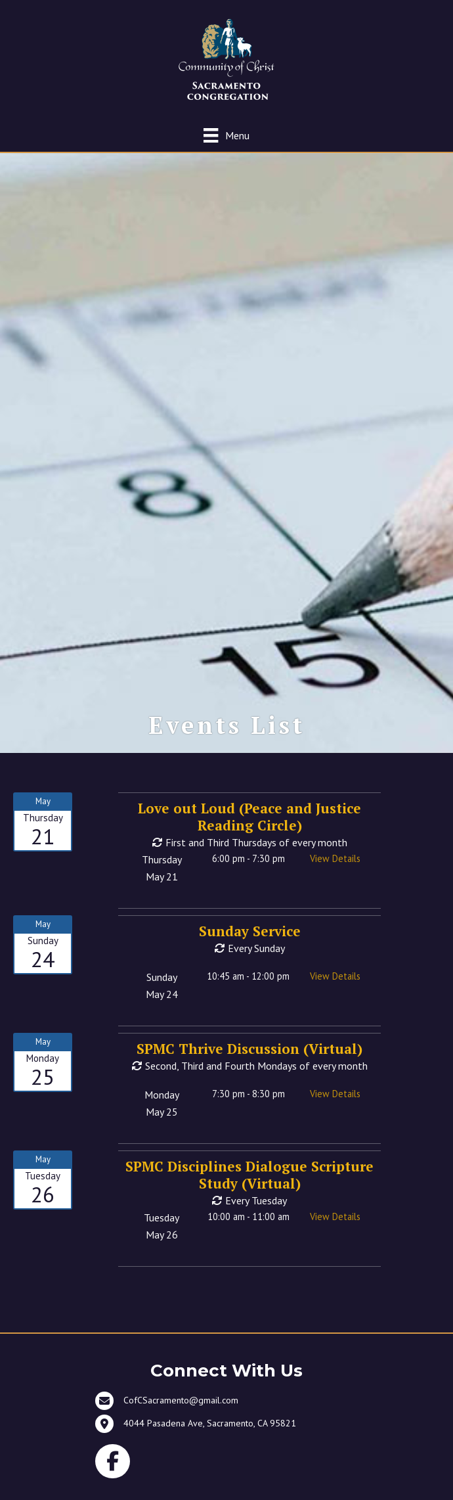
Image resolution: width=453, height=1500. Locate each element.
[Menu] (226, 135)
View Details (335, 858)
